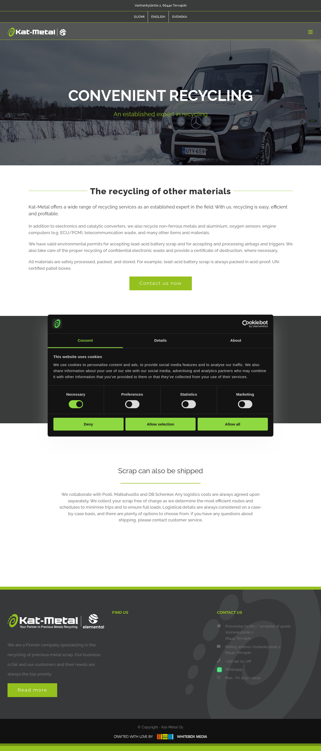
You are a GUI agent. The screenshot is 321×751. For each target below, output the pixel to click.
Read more (32, 690)
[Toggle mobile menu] (310, 32)
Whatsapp (234, 669)
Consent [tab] (85, 340)
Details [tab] (160, 340)
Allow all (232, 424)
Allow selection (160, 424)
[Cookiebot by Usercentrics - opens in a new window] (246, 324)
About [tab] (235, 340)
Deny (88, 424)
